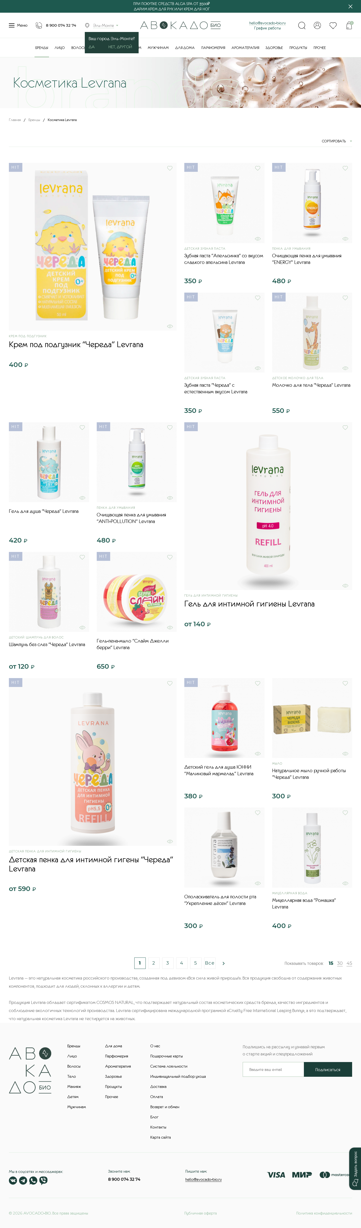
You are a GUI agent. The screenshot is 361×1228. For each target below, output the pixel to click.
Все (210, 963)
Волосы (78, 48)
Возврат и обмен (164, 1106)
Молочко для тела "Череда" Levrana (311, 385)
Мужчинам (158, 48)
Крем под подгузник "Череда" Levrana (76, 344)
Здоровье (274, 48)
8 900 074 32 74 (61, 25)
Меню (18, 25)
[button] (355, 1169)
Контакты (158, 1127)
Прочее (320, 48)
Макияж (74, 1086)
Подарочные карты (166, 1056)
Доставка (158, 1086)
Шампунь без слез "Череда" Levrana (47, 644)
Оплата (156, 1096)
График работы (267, 28)
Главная (15, 120)
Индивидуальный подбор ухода (178, 1076)
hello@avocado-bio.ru (267, 23)
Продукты (298, 48)
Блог (154, 1117)
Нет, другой (120, 46)
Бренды (41, 48)
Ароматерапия (245, 48)
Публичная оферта (200, 1213)
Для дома (185, 48)
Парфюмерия (213, 48)
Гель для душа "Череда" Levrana (43, 511)
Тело (71, 1076)
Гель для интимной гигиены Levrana (249, 603)
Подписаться (327, 1069)
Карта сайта (160, 1137)
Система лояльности (168, 1066)
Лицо (60, 48)
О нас (155, 1046)
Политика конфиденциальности (324, 1213)
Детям (72, 1096)
